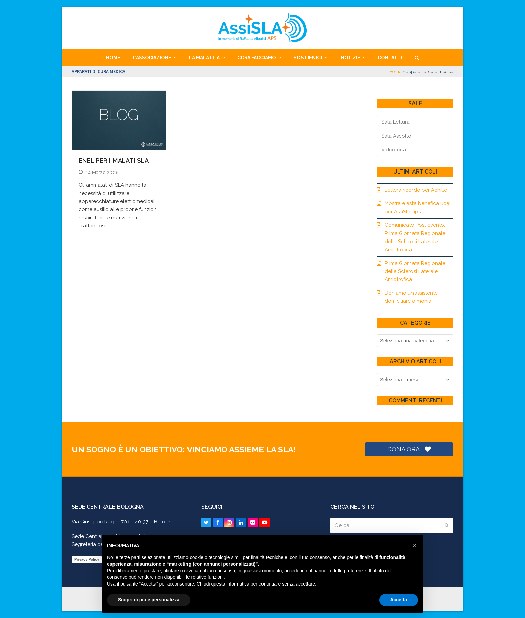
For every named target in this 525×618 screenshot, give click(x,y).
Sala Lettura (395, 122)
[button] (416, 57)
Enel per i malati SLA (114, 160)
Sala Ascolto (396, 136)
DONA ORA (408, 449)
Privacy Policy (86, 559)
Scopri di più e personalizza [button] (148, 599)
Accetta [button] (398, 599)
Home (395, 71)
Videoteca (393, 150)
